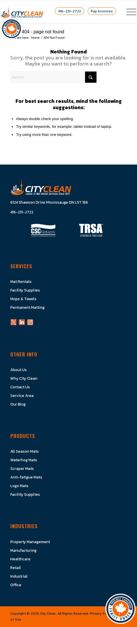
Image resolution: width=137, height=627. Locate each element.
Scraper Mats (22, 468)
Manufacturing (23, 550)
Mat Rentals (21, 281)
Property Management (30, 542)
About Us (18, 370)
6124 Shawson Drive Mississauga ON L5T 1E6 (49, 202)
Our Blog (18, 404)
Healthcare (20, 559)
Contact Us (20, 387)
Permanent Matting (27, 307)
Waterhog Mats (23, 460)
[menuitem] (128, 12)
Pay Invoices (102, 11)
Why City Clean (23, 378)
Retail (15, 567)
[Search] (53, 77)
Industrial (19, 576)
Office (15, 585)
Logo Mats (19, 486)
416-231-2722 (69, 11)
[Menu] (128, 12)
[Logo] (22, 11)
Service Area (22, 395)
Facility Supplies (25, 290)
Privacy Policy (101, 613)
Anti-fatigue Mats (26, 477)
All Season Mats (24, 451)
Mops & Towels (23, 299)
